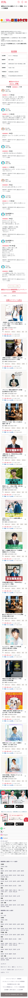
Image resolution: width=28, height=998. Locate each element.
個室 (23, 331)
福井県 (14, 881)
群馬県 (10, 875)
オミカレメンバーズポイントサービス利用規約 (14, 981)
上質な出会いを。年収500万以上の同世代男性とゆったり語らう (12, 454)
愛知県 (10, 885)
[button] (18, 2)
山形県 (18, 871)
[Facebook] (14, 838)
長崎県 (10, 905)
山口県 (18, 896)
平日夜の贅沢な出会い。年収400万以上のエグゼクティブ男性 (12, 583)
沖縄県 (7, 906)
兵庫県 (2, 891)
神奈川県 (3, 877)
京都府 (6, 890)
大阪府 (10, 890)
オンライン (19, 966)
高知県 (14, 900)
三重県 (19, 885)
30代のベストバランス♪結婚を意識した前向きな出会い (12, 519)
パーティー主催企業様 (19, 987)
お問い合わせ (12, 989)
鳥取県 (2, 896)
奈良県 (10, 891)
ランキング (3, 969)
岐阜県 (2, 885)
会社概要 (6, 989)
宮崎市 (26, 395)
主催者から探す (10, 969)
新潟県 (2, 881)
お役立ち (3, 972)
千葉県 (18, 875)
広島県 (14, 896)
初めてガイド (4, 966)
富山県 (6, 881)
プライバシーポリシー (11, 978)
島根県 (6, 896)
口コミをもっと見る (14, 286)
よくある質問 (20, 989)
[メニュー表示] (26, 2)
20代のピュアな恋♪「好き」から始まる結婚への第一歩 (12, 422)
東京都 (22, 875)
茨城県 (2, 875)
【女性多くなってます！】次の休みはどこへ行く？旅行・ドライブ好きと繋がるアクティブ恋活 (12, 324)
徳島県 (2, 900)
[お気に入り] (25, 324)
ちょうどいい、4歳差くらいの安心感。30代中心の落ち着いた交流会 (12, 647)
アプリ (7, 972)
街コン (9, 966)
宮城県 (10, 871)
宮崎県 (5, 295)
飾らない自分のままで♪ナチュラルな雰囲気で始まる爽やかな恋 (12, 615)
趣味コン (14, 966)
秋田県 (14, 871)
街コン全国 (3, 915)
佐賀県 (6, 905)
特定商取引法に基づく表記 (13, 984)
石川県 (10, 881)
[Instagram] (14, 834)
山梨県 (18, 881)
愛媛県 (10, 900)
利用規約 (19, 978)
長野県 (22, 881)
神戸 (6, 891)
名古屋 (14, 885)
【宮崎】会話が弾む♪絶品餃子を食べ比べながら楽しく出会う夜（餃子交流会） (12, 711)
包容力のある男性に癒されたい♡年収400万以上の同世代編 (11, 679)
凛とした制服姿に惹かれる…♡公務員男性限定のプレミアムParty (12, 551)
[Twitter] (14, 831)
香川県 (6, 900)
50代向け (18, 363)
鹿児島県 (14, 295)
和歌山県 (15, 891)
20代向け (13, 427)
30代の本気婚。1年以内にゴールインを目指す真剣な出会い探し (12, 775)
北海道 (2, 866)
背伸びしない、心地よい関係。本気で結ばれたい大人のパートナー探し (12, 487)
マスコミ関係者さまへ (8, 987)
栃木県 (6, 875)
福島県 (22, 871)
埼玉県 (14, 875)
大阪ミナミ (20, 890)
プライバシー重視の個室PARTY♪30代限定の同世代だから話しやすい (12, 390)
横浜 (7, 877)
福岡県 (2, 905)
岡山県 (10, 896)
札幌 (6, 866)
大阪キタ (15, 890)
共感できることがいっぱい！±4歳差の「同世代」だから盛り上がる (12, 743)
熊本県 (14, 905)
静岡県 (6, 885)
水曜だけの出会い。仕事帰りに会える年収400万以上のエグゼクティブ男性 (12, 358)
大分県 (18, 905)
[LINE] (14, 828)
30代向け (13, 331)
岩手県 (6, 871)
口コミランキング (19, 969)
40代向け (18, 331)
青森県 (2, 871)
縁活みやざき (7, 331)
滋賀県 (2, 890)
